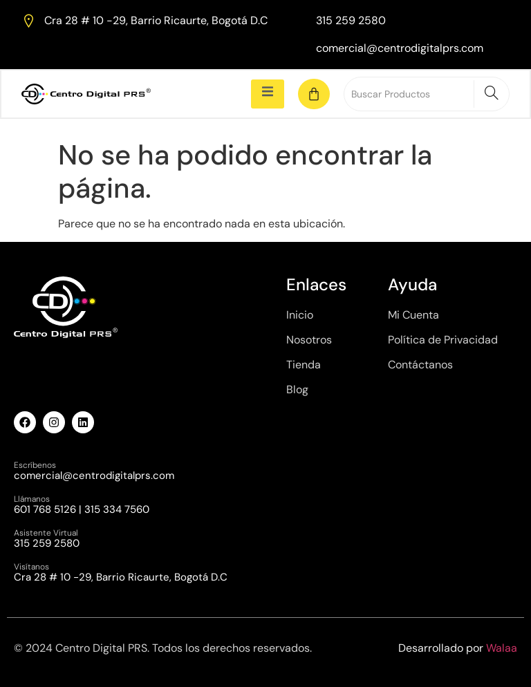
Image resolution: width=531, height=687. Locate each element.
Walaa (501, 648)
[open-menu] (267, 93)
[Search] (491, 94)
